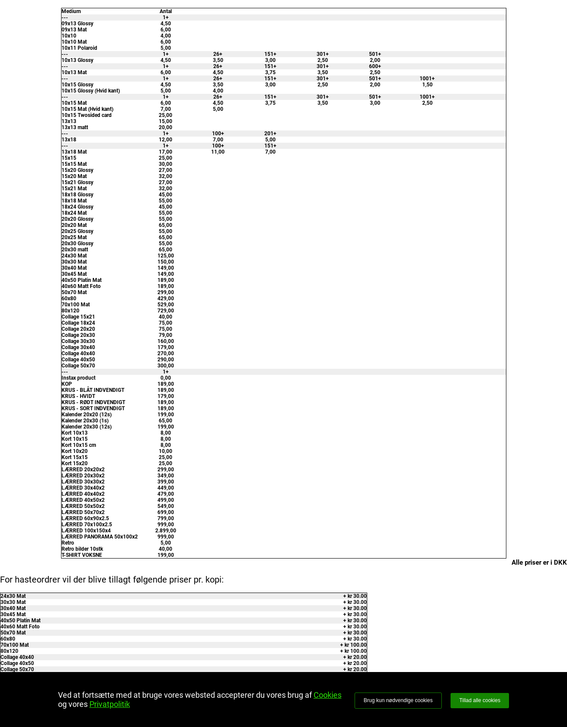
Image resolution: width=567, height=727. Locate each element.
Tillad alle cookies (479, 700)
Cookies (328, 695)
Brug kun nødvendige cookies (398, 700)
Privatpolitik (109, 704)
